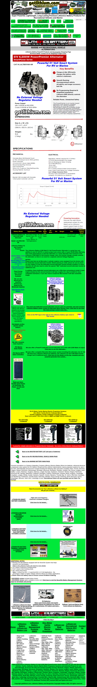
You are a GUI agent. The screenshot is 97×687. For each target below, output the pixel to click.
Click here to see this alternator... (55, 349)
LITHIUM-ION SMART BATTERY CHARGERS (18, 500)
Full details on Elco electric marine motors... (18, 325)
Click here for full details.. (38, 531)
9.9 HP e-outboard (36, 414)
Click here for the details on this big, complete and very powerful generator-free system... (64, 356)
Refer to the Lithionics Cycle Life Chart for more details (29, 566)
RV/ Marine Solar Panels (18, 347)
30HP (51, 416)
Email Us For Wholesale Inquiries (18, 286)
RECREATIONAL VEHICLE (54, 47)
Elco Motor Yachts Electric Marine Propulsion (47, 627)
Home (13, 627)
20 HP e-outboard (61, 414)
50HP (58, 416)
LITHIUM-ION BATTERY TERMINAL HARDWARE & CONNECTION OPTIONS (18, 549)
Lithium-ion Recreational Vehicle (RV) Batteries (71, 627)
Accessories (57, 52)
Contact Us (82, 627)
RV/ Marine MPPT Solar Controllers (18, 353)
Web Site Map (48, 619)
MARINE (34, 47)
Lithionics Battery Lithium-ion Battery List (22, 627)
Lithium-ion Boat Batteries (59, 627)
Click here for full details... (38, 516)
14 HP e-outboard (48, 414)
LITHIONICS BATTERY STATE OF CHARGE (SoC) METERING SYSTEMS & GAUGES (19, 531)
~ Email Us (81, 636)
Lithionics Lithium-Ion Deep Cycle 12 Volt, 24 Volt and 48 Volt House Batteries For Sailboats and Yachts (21, 607)
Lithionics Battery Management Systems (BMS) (34, 627)
